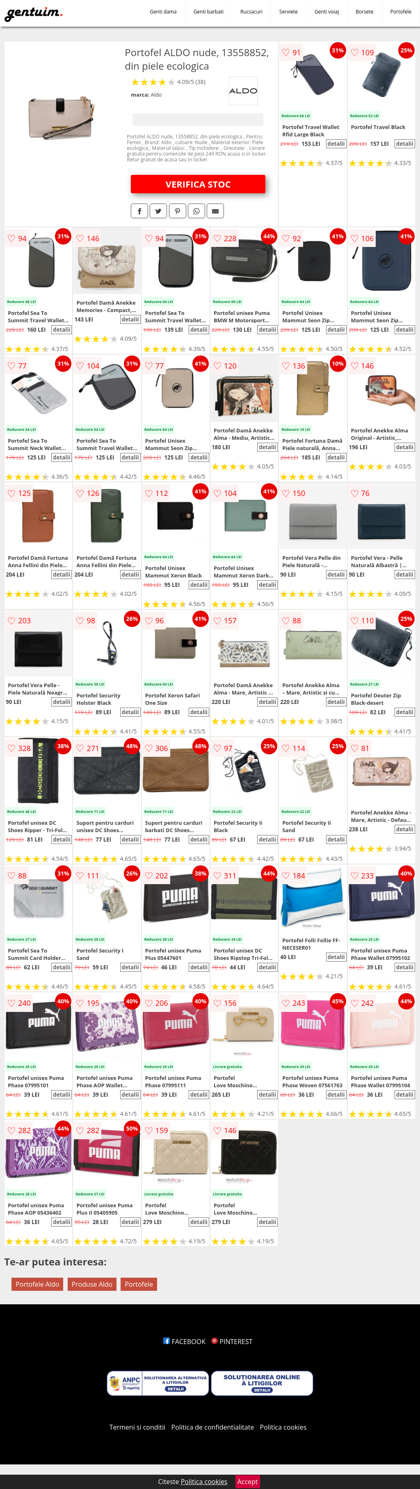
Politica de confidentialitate (212, 1427)
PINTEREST (231, 1341)
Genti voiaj (327, 11)
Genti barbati (209, 11)
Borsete (364, 11)
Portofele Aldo (37, 1284)
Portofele (400, 11)
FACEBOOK (184, 1341)
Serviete (288, 11)
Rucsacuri (251, 11)
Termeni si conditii (138, 1427)
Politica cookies (283, 1427)
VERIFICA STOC (198, 184)
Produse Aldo (92, 1284)
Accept (247, 1481)
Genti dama (163, 11)
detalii (336, 143)
